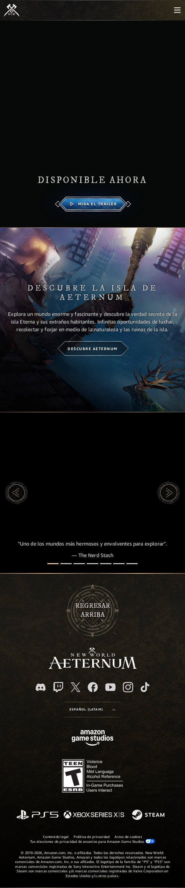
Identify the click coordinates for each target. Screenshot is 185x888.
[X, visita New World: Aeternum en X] (75, 687)
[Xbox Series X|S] (94, 815)
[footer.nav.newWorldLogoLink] (93, 667)
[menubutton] (177, 10)
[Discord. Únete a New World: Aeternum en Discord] (41, 687)
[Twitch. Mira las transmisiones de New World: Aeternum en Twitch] (58, 687)
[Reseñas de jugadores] (119, 563)
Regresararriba (92, 610)
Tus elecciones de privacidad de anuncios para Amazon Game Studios (92, 841)
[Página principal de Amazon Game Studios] (92, 738)
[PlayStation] (37, 815)
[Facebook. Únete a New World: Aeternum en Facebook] (93, 687)
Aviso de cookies (128, 837)
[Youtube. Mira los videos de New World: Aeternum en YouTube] (110, 687)
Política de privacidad (91, 837)
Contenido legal (55, 837)
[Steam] (149, 815)
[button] (16, 492)
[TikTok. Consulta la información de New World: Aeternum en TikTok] (145, 687)
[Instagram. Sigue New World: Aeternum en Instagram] (128, 687)
